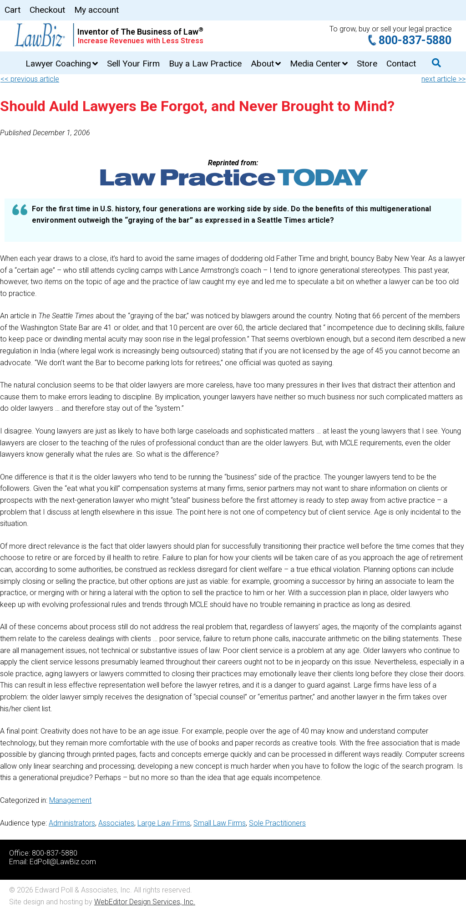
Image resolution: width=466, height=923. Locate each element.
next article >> (443, 79)
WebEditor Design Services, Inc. (144, 902)
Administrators (72, 823)
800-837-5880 (415, 40)
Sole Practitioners (277, 823)
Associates (116, 823)
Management (70, 800)
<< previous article (29, 79)
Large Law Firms (163, 823)
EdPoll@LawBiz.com (63, 861)
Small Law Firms (219, 823)
